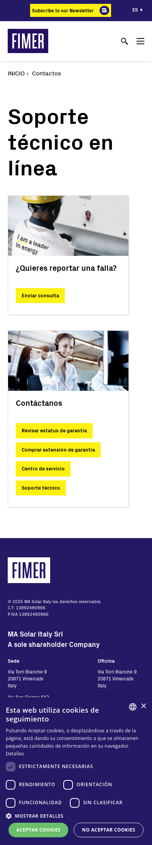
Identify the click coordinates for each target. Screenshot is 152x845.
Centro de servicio (43, 468)
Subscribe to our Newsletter (63, 10)
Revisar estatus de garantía (54, 430)
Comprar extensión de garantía (58, 449)
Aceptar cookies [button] (38, 830)
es (135, 10)
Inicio (16, 73)
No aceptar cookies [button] (108, 830)
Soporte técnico (41, 487)
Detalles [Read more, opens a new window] (15, 753)
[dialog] (76, 771)
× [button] (143, 706)
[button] (76, 816)
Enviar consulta (40, 295)
